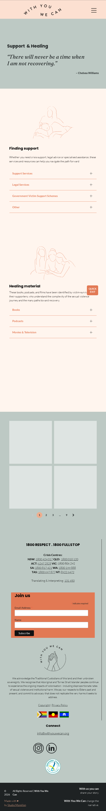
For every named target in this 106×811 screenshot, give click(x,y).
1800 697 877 (46, 572)
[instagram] (38, 748)
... (60, 514)
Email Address (23, 607)
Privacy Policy (60, 705)
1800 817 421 (43, 568)
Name (18, 619)
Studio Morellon (16, 805)
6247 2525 (44, 563)
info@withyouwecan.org (53, 733)
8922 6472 (67, 572)
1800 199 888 (67, 568)
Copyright (44, 705)
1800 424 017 (44, 559)
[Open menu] (94, 10)
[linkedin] (51, 748)
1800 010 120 (69, 559)
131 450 (69, 580)
